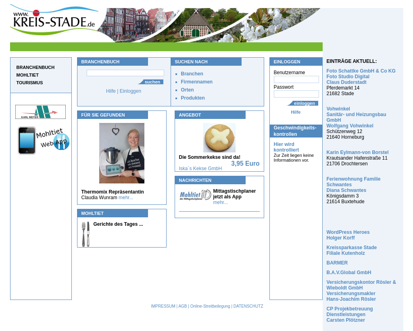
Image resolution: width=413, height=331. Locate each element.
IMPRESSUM (163, 306)
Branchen (192, 74)
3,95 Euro (245, 163)
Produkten (193, 98)
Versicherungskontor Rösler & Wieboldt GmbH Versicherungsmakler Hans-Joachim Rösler (361, 290)
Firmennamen (197, 82)
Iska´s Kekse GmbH (200, 168)
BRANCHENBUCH (36, 67)
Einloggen (130, 91)
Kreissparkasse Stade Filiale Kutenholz (352, 250)
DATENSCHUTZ (248, 306)
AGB (182, 306)
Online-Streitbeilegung (210, 306)
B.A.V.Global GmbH (349, 272)
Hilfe (296, 112)
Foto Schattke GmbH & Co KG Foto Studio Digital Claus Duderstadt (361, 76)
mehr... (126, 197)
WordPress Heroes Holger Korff (348, 235)
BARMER (337, 263)
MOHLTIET (28, 75)
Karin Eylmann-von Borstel (358, 152)
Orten (187, 90)
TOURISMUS (30, 82)
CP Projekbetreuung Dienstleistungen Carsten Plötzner (350, 314)
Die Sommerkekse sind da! (210, 157)
